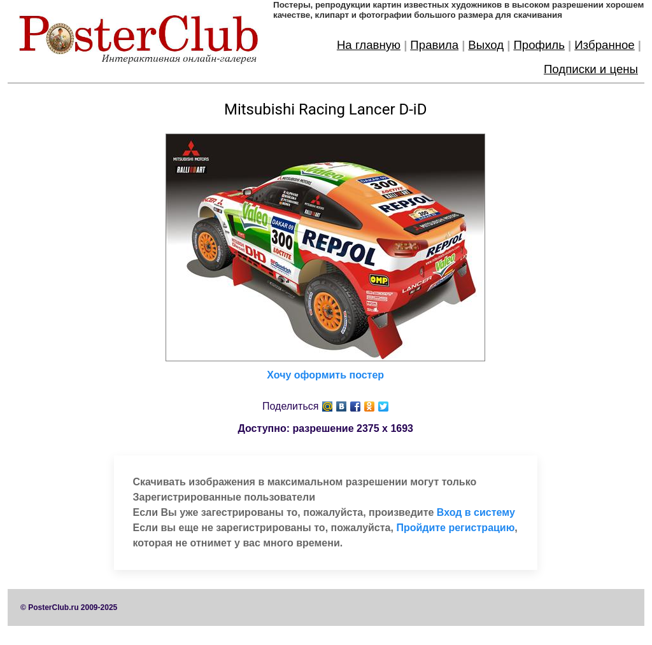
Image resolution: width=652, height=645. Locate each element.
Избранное (604, 45)
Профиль (539, 45)
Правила (434, 45)
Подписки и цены (591, 69)
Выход (486, 45)
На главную (368, 45)
